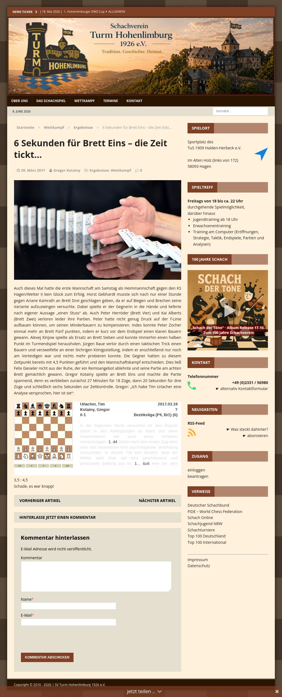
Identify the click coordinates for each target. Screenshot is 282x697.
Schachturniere (201, 530)
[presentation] (63, 642)
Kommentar (31, 557)
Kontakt (134, 100)
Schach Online (200, 517)
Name (26, 599)
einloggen (196, 470)
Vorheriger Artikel (40, 500)
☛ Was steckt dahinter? (247, 429)
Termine (110, 100)
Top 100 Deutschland (207, 536)
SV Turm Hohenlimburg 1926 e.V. (80, 684)
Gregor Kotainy (66, 170)
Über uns (19, 100)
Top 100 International (207, 542)
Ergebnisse (99, 170)
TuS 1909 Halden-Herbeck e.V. (215, 147)
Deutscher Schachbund (208, 505)
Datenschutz (199, 565)
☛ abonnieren (255, 435)
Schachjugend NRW (205, 523)
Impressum (198, 559)
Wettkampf (84, 100)
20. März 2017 (33, 170)
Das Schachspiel (51, 100)
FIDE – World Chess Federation (215, 511)
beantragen (198, 476)
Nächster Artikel (157, 500)
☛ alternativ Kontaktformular (242, 388)
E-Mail (26, 615)
